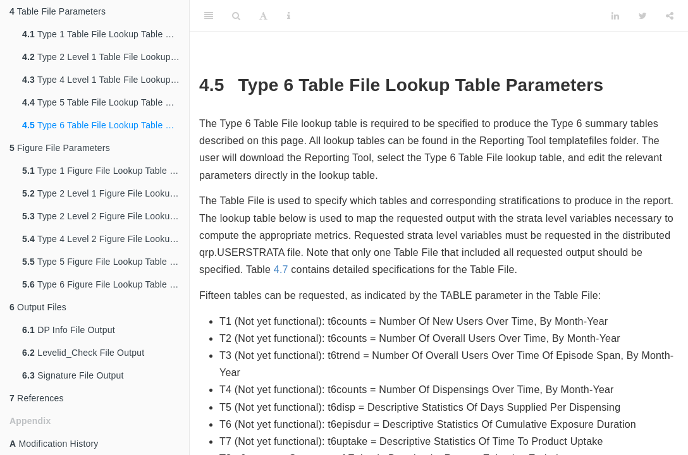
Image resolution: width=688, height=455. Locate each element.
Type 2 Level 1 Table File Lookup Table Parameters (105, 57)
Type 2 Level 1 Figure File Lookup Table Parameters (105, 193)
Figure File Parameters (59, 148)
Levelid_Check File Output (83, 353)
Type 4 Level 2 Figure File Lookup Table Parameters (105, 239)
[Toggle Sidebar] (209, 16)
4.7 (281, 269)
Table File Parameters (57, 11)
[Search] (236, 16)
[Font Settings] (263, 16)
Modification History (54, 444)
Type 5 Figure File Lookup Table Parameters (105, 262)
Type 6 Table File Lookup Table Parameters (105, 125)
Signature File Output (73, 375)
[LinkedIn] (615, 16)
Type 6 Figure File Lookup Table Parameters (105, 284)
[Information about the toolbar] (289, 16)
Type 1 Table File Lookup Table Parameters (105, 34)
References (36, 398)
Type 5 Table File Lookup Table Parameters (105, 102)
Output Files (37, 307)
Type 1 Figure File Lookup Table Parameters (105, 171)
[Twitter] (642, 16)
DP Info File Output (68, 330)
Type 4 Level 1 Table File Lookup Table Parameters (105, 80)
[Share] (669, 16)
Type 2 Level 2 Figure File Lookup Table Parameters (105, 216)
